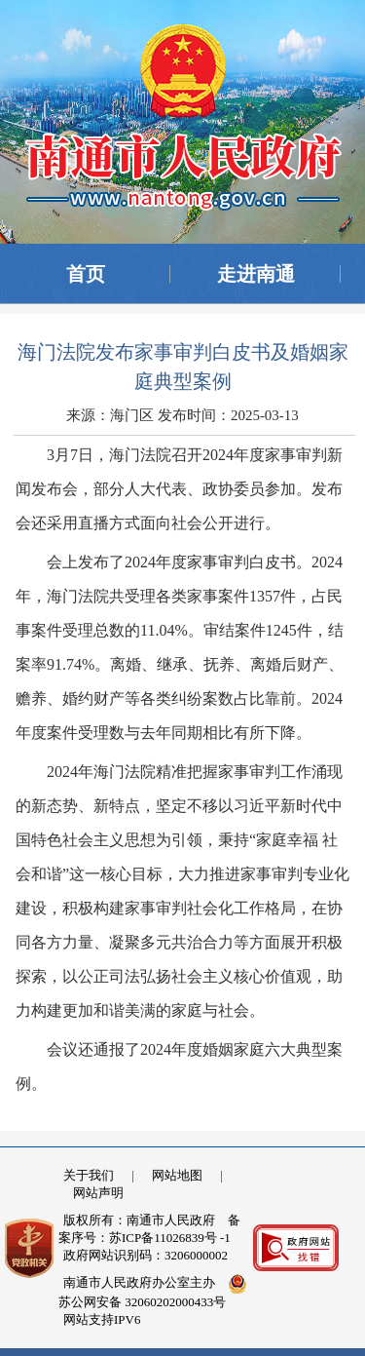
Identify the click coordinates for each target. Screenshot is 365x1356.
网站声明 (98, 1192)
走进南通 (256, 274)
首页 (85, 274)
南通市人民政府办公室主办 (139, 1282)
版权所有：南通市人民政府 (139, 1220)
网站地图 (177, 1175)
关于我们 (88, 1175)
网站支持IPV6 (101, 1319)
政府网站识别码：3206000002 (145, 1255)
